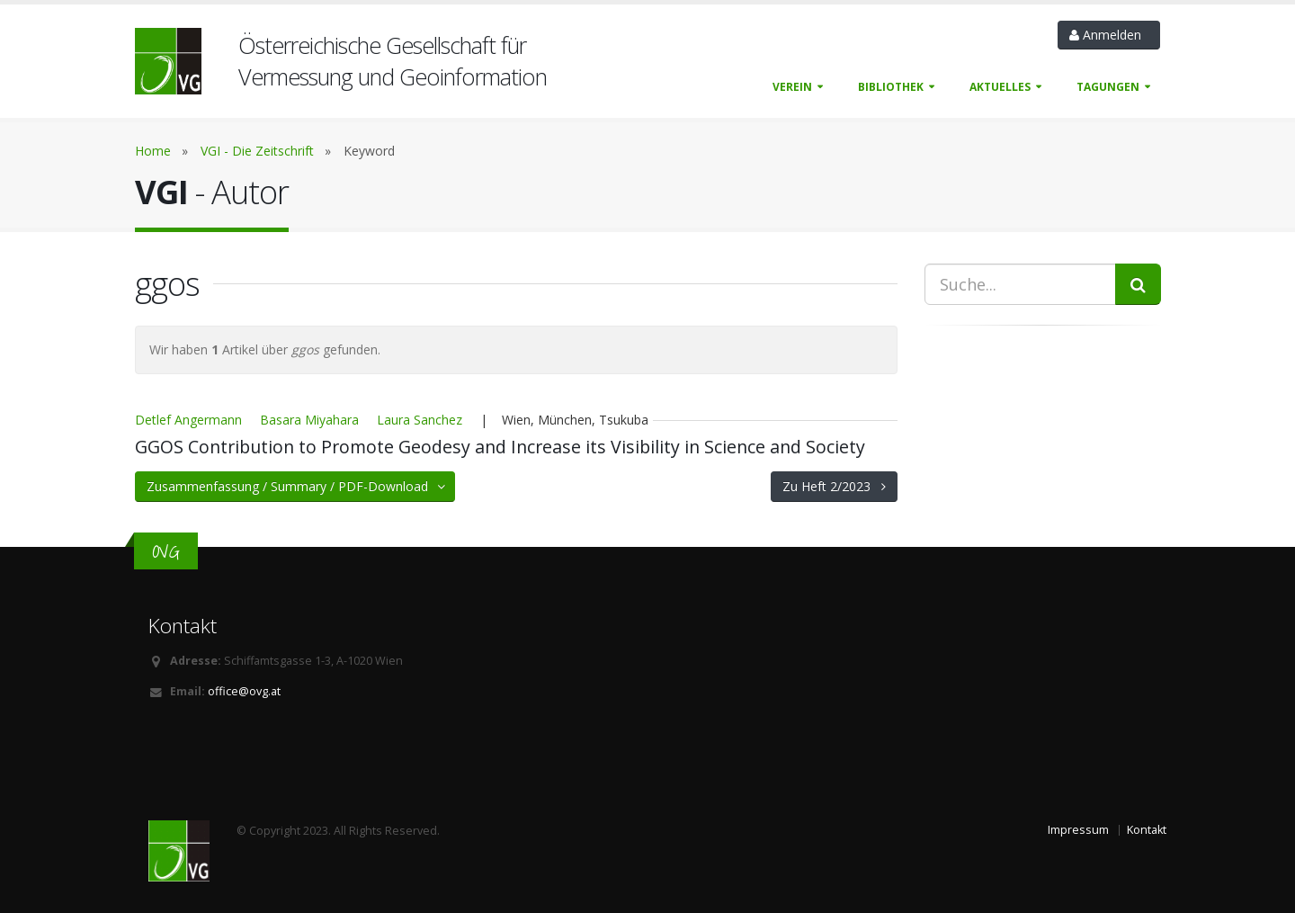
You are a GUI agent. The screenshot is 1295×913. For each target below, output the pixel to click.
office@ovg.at (244, 691)
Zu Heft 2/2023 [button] (834, 486)
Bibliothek (891, 86)
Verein (792, 86)
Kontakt (1146, 829)
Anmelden (1108, 34)
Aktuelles (1000, 86)
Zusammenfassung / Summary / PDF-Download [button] (297, 486)
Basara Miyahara (309, 419)
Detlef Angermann (188, 419)
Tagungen (1107, 86)
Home (153, 150)
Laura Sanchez (419, 419)
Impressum (1078, 829)
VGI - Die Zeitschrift (257, 150)
